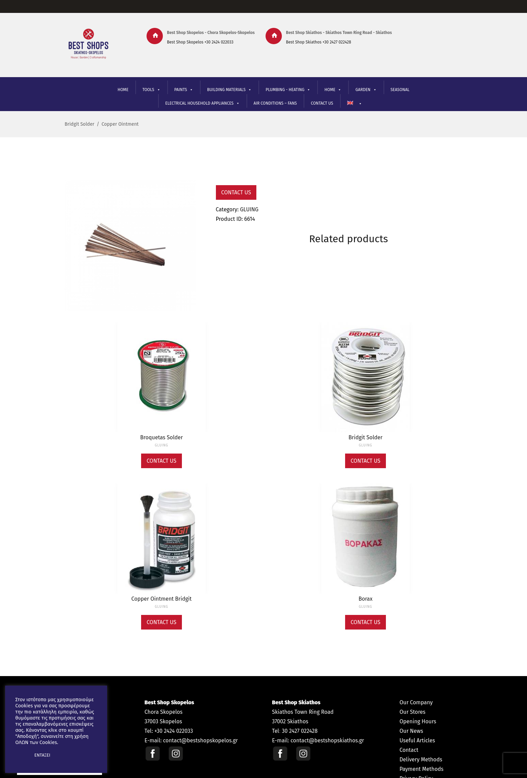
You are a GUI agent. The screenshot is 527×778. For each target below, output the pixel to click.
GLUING (249, 209)
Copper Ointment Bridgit (161, 599)
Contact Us (236, 192)
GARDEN (365, 89)
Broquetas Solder (161, 437)
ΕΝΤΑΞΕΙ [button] (42, 755)
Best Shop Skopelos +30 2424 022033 (200, 42)
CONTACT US (322, 103)
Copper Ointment (120, 124)
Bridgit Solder (79, 124)
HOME (123, 89)
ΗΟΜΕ (332, 89)
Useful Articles (417, 740)
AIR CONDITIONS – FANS (275, 103)
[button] (21, 755)
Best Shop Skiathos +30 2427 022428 (318, 42)
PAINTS (183, 89)
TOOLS (151, 89)
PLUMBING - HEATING (288, 89)
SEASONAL (400, 89)
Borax (365, 599)
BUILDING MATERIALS (229, 89)
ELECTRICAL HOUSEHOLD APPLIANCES (202, 103)
